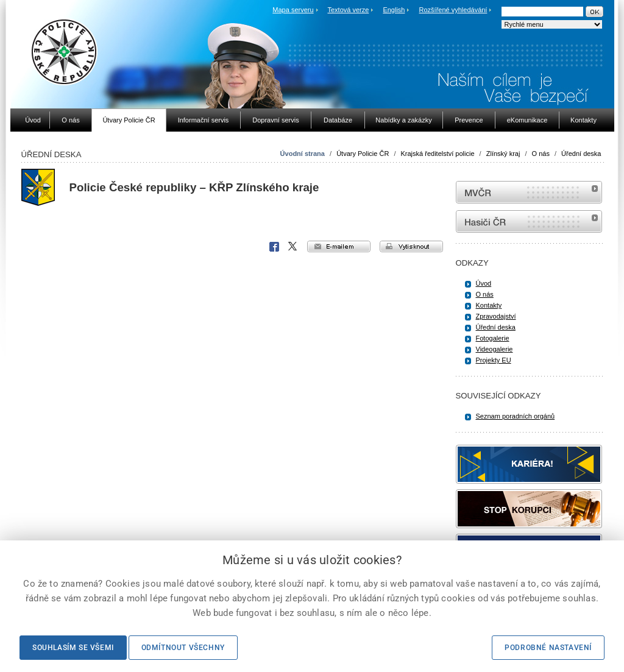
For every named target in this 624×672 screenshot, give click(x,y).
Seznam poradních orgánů (515, 416)
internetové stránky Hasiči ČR (529, 221)
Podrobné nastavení (548, 647)
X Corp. (293, 247)
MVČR (529, 192)
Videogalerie (494, 349)
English (394, 9)
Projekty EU (493, 360)
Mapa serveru (292, 9)
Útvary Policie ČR (362, 153)
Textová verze (348, 9)
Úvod (484, 283)
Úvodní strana (302, 153)
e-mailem (338, 246)
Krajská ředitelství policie (438, 153)
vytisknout (411, 246)
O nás (541, 153)
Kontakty (489, 305)
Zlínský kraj (503, 153)
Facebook (274, 247)
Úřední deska (581, 153)
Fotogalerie (492, 338)
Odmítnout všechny (183, 647)
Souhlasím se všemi (73, 647)
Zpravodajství (496, 316)
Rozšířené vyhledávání (453, 9)
